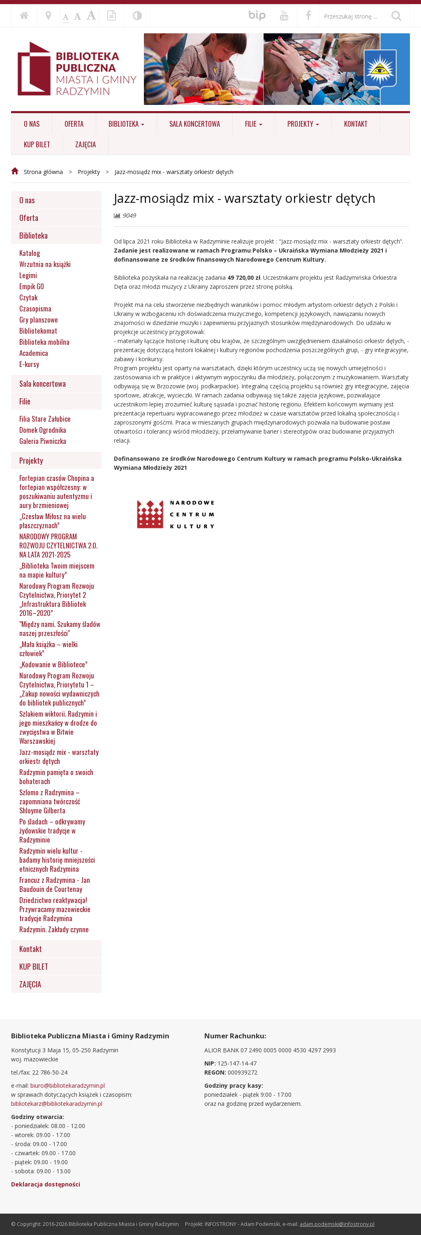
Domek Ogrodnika (42, 429)
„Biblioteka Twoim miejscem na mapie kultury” (57, 570)
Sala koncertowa (194, 123)
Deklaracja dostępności (45, 1184)
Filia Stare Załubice (45, 418)
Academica (33, 353)
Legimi (28, 275)
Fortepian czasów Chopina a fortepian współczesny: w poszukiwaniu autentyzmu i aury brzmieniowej (56, 492)
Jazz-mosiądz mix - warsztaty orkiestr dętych (174, 172)
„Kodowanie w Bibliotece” (53, 664)
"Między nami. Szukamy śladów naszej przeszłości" (59, 629)
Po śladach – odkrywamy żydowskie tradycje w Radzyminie (52, 830)
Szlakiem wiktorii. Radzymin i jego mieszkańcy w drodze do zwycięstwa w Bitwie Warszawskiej (58, 727)
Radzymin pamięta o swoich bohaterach (56, 777)
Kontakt (356, 123)
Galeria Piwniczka (42, 441)
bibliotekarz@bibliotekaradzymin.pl (56, 1103)
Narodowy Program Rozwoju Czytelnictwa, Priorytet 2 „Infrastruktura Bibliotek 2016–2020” (56, 599)
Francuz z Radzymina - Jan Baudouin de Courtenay (54, 884)
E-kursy (29, 364)
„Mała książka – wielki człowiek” (48, 649)
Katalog (29, 253)
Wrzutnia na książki (45, 264)
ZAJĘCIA (85, 144)
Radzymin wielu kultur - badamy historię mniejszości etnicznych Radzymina (57, 859)
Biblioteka (126, 123)
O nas (31, 123)
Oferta (74, 123)
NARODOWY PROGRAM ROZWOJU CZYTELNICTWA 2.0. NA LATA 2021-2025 (58, 545)
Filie (253, 123)
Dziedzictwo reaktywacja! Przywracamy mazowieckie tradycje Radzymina (54, 909)
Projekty (303, 123)
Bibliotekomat (38, 330)
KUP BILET (37, 144)
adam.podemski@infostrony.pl (337, 1224)
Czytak (28, 297)
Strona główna (43, 172)
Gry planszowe (38, 319)
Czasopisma (35, 308)
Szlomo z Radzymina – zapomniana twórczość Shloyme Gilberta (49, 801)
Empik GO (31, 286)
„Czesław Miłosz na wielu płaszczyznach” (52, 521)
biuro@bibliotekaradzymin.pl (67, 1085)
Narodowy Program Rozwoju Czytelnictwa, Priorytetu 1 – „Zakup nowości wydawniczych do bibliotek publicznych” (59, 689)
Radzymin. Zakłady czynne (54, 929)
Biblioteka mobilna (44, 341)
